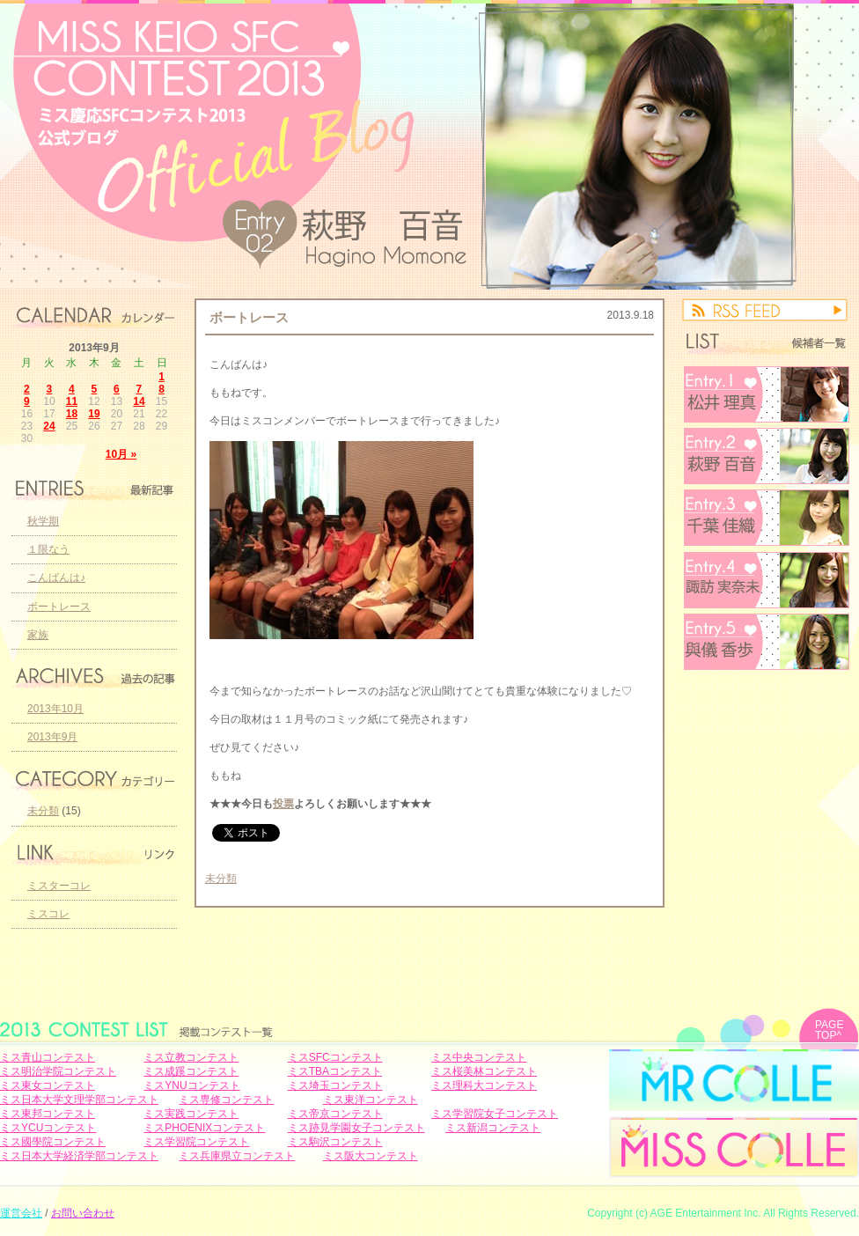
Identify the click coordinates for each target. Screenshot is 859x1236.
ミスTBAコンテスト (335, 1071)
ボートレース (249, 317)
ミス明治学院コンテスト (58, 1071)
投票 (283, 804)
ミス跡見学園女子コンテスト (356, 1128)
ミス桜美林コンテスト (484, 1071)
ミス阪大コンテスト (370, 1156)
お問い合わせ (82, 1213)
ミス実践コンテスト (191, 1113)
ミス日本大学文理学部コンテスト (79, 1099)
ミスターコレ (59, 885)
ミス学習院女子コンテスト (494, 1113)
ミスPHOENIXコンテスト (204, 1128)
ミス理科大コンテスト (484, 1085)
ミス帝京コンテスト (335, 1113)
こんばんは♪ (56, 577)
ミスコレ (48, 914)
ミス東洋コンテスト (370, 1099)
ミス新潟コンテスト (492, 1128)
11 (71, 401)
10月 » (121, 454)
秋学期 (43, 521)
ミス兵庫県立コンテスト (237, 1156)
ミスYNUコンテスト (191, 1085)
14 (138, 401)
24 (49, 426)
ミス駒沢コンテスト (335, 1142)
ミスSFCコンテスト (335, 1057)
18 (71, 414)
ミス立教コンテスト (191, 1057)
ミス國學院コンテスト (53, 1142)
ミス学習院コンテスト (196, 1142)
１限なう (48, 549)
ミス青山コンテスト (47, 1057)
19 (93, 414)
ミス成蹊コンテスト (191, 1071)
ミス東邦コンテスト (47, 1113)
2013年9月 (52, 737)
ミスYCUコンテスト (48, 1128)
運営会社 (21, 1213)
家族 (37, 635)
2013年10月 (55, 709)
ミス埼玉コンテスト (335, 1085)
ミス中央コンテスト (478, 1057)
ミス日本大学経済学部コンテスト (79, 1156)
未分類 (221, 878)
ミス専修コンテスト (226, 1099)
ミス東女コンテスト (47, 1085)
